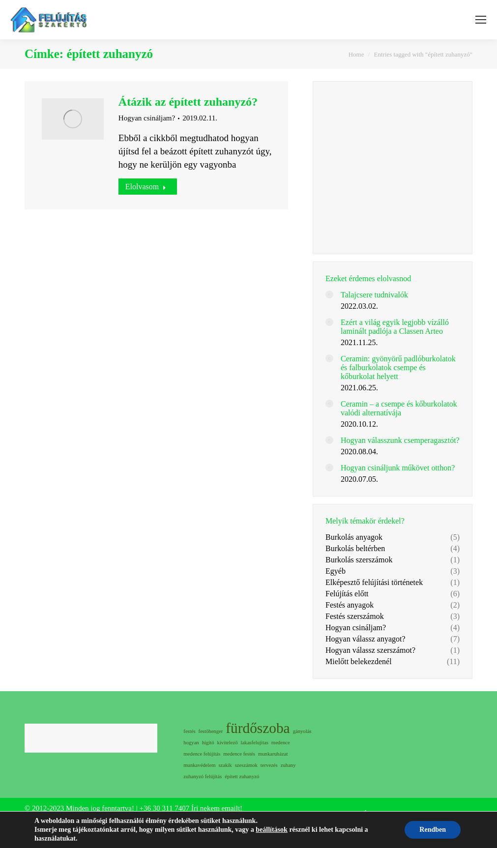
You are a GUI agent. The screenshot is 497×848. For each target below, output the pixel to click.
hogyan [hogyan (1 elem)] (191, 742)
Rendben (432, 829)
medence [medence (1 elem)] (280, 742)
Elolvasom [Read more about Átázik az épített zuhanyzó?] (145, 186)
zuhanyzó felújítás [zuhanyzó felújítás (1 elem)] (202, 776)
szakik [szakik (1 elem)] (225, 765)
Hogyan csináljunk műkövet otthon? (398, 468)
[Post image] (329, 294)
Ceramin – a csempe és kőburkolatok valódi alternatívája (399, 408)
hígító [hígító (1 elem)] (208, 742)
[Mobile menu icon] (480, 19)
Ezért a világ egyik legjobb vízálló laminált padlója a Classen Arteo (395, 326)
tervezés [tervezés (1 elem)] (269, 765)
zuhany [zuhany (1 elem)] (288, 765)
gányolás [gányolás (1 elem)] (302, 731)
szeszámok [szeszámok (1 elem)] (246, 765)
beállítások (272, 829)
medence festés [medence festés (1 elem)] (239, 754)
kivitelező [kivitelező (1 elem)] (227, 742)
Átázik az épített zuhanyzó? (188, 101)
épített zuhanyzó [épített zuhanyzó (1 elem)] (242, 776)
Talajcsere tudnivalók (374, 295)
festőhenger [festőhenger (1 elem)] (211, 731)
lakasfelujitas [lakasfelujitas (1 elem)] (254, 742)
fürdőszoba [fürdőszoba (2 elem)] (258, 728)
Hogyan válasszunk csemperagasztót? (400, 440)
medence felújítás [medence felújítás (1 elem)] (201, 754)
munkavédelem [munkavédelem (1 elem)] (199, 765)
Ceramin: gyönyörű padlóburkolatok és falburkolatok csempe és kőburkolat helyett (398, 367)
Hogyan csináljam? (146, 118)
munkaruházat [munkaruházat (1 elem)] (273, 754)
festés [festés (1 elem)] (189, 731)
